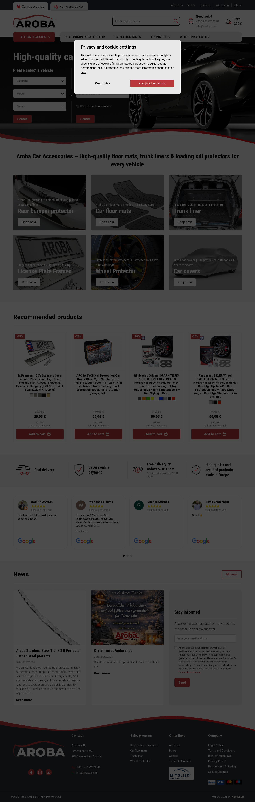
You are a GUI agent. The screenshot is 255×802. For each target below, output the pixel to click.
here (83, 72)
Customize (102, 83)
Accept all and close (152, 83)
